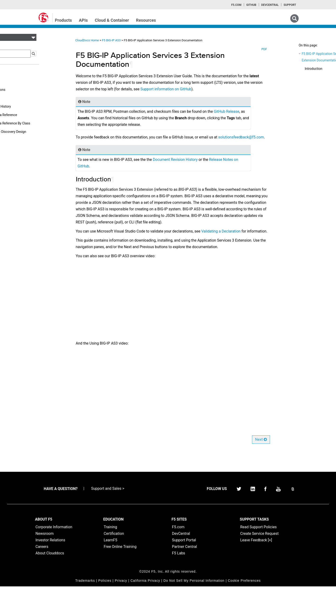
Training (110, 546)
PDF (258, 49)
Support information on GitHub (193, 89)
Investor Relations (50, 559)
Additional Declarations (27, 90)
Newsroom (44, 553)
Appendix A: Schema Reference (32, 115)
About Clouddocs (49, 573)
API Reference (20, 98)
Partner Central (184, 566)
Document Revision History (29, 106)
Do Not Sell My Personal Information (194, 600)
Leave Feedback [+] (256, 559)
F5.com (236, 5)
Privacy (121, 600)
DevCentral (181, 553)
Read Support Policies (258, 546)
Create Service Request (259, 553)
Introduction (284, 68)
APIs (83, 20)
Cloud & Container (112, 20)
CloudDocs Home (95, 40)
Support (290, 5)
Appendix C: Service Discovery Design (37, 132)
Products (63, 20)
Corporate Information (53, 546)
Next (254, 459)
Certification (114, 553)
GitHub (251, 5)
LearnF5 (110, 559)
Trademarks (85, 600)
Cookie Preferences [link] (244, 600)
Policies (104, 600)
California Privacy (145, 600)
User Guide (18, 73)
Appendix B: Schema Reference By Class (39, 123)
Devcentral (270, 5)
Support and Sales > (107, 508)
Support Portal (184, 559)
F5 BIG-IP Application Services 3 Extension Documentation (296, 57)
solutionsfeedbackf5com (107, 143)
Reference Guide (22, 81)
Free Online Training (120, 566)
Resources (146, 20)
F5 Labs (178, 573)
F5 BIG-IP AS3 (120, 40)
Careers (41, 566)
